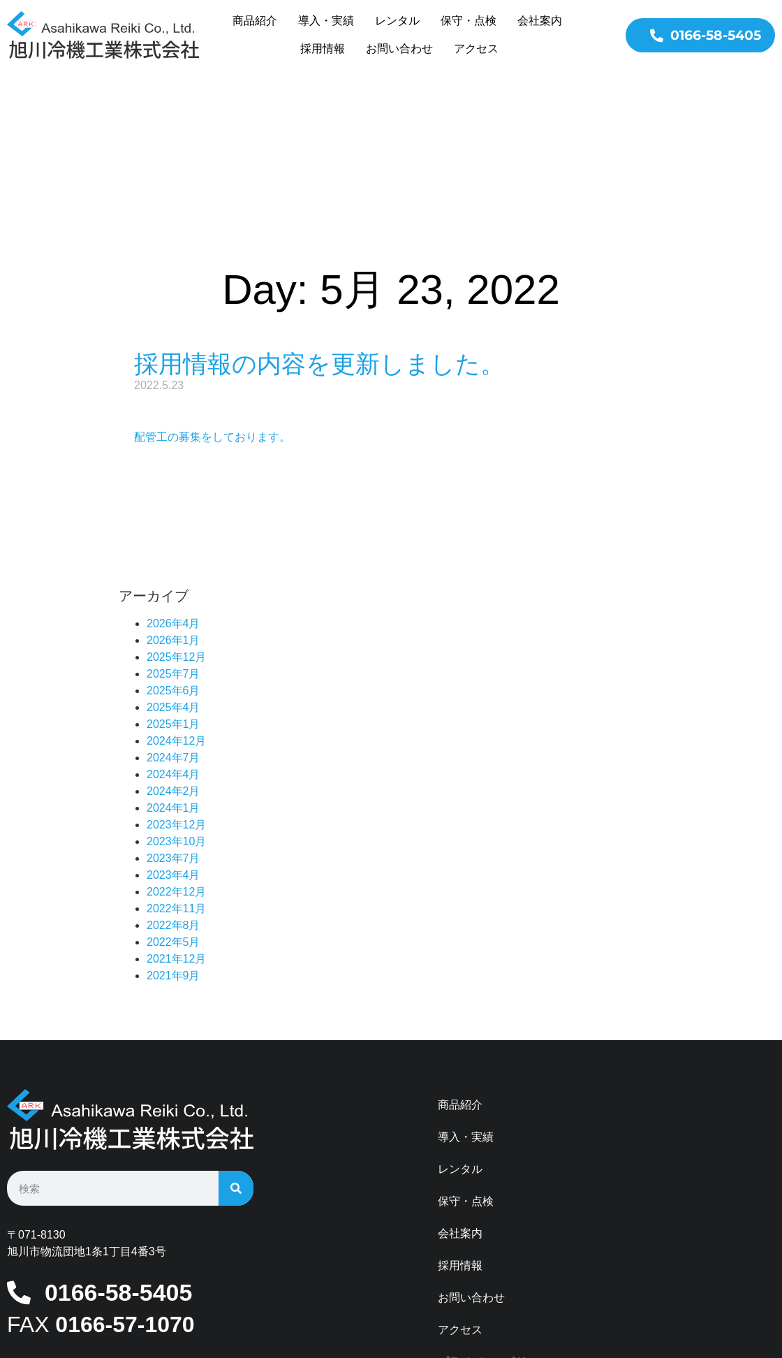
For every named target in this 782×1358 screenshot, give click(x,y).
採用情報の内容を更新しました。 (319, 241)
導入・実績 (326, 21)
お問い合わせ (399, 48)
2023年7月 (173, 736)
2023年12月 (176, 702)
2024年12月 (176, 619)
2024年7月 (173, 635)
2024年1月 (173, 686)
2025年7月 (173, 551)
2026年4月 (173, 501)
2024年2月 (173, 669)
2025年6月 (173, 568)
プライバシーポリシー (493, 1240)
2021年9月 (173, 853)
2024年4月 (173, 652)
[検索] (236, 1066)
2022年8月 (173, 803)
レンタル (397, 21)
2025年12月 (176, 535)
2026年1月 (173, 518)
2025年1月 (173, 602)
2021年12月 (176, 836)
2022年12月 (176, 769)
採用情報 (322, 48)
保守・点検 (468, 21)
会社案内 (539, 21)
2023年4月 (173, 753)
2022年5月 (173, 820)
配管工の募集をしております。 (212, 315)
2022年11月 (176, 786)
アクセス (476, 48)
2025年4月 (173, 585)
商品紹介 (255, 21)
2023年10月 (176, 719)
